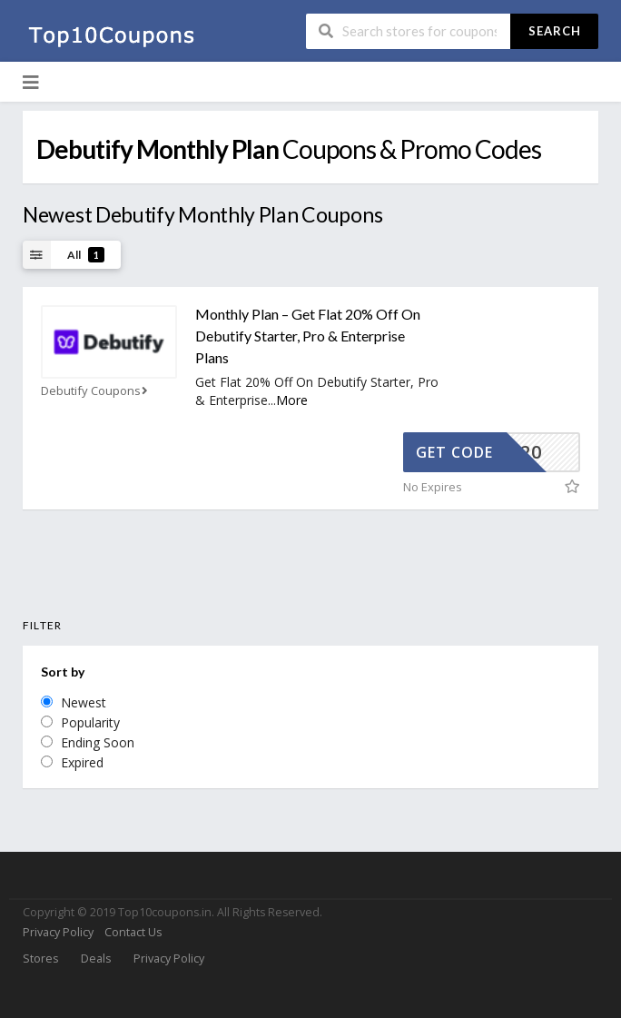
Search (554, 31)
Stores (40, 958)
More (292, 400)
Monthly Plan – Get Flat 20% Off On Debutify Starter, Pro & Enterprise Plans (307, 335)
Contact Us (133, 932)
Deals (96, 958)
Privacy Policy (58, 932)
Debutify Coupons (96, 391)
